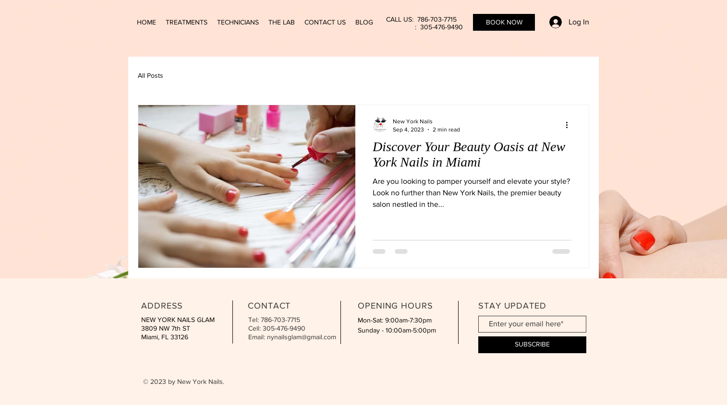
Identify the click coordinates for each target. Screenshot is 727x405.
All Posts (150, 75)
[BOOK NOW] (504, 22)
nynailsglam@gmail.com (301, 337)
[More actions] (570, 125)
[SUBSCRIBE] (532, 344)
